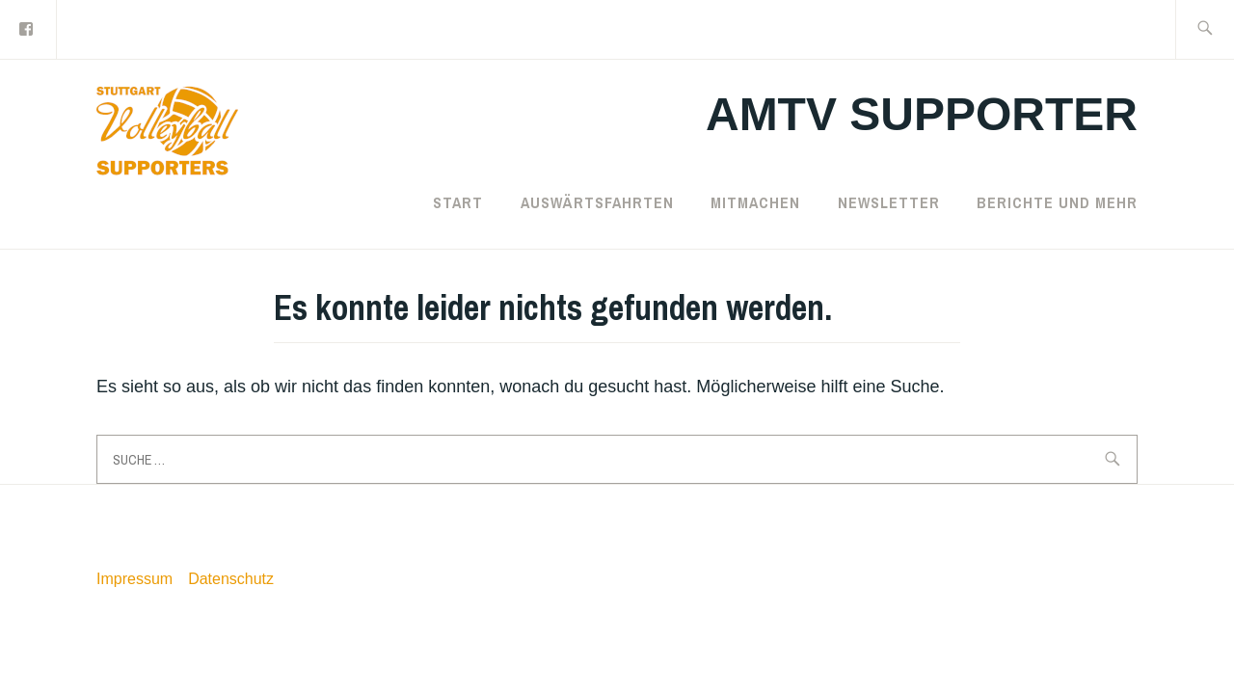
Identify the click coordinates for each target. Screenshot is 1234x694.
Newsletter (889, 202)
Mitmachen (755, 202)
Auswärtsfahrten (597, 202)
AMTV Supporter (922, 114)
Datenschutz (231, 579)
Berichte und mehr (1057, 202)
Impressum (134, 579)
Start (458, 202)
